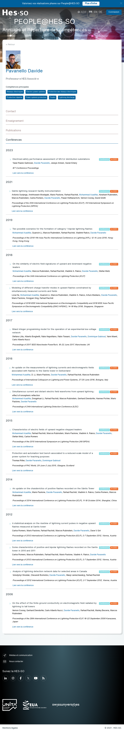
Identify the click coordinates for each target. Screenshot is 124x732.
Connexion (113, 12)
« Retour (10, 45)
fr (90, 12)
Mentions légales (10, 728)
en (95, 12)
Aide (82, 12)
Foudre (52, 97)
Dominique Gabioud (97, 337)
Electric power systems (35, 92)
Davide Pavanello (42, 163)
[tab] (62, 111)
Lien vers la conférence (23, 173)
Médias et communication (17, 655)
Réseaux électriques (15, 92)
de (100, 12)
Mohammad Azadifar (88, 195)
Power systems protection (36, 97)
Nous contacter (12, 661)
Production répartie (14, 97)
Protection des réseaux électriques (62, 92)
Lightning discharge (67, 97)
